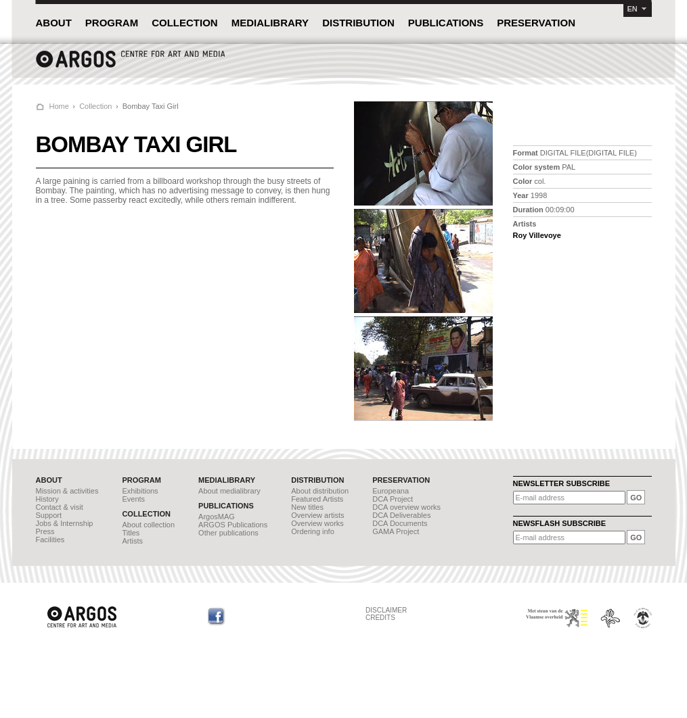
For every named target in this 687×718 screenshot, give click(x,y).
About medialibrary (229, 491)
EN (632, 9)
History (47, 499)
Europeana (390, 491)
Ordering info (312, 531)
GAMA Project (395, 531)
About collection (148, 525)
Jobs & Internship (64, 523)
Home (59, 106)
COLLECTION (185, 22)
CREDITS (380, 617)
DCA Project (392, 499)
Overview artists (317, 515)
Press (45, 531)
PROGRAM (111, 22)
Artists (132, 541)
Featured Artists (317, 499)
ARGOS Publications (232, 525)
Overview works (317, 523)
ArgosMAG (216, 516)
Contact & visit (59, 507)
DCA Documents (399, 523)
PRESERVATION (536, 22)
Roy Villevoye (537, 235)
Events (133, 499)
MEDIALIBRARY (270, 22)
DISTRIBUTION (358, 22)
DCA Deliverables (401, 515)
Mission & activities (67, 491)
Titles (130, 533)
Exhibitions (140, 491)
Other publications (228, 533)
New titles (307, 507)
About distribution (320, 491)
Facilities (50, 539)
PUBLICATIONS (445, 22)
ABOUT (54, 22)
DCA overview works (406, 507)
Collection (95, 106)
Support (49, 515)
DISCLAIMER (386, 610)
